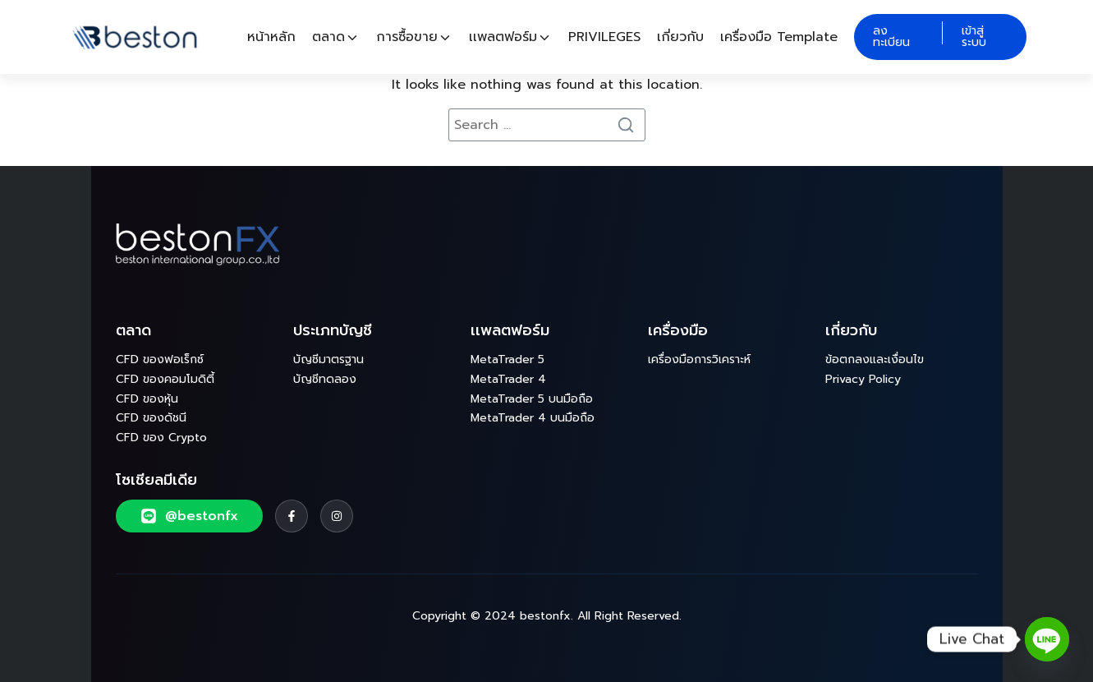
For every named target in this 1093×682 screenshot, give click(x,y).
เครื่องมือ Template (779, 37)
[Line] (1047, 639)
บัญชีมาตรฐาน (328, 359)
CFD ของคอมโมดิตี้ (165, 379)
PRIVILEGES (604, 37)
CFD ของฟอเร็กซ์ (160, 359)
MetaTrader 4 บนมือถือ (533, 417)
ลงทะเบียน (891, 36)
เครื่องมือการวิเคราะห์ (699, 359)
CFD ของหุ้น (147, 399)
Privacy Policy (863, 379)
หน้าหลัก (271, 37)
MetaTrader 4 (508, 379)
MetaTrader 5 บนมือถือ (532, 399)
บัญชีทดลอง (324, 379)
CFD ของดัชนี (151, 417)
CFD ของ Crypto (161, 437)
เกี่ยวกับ (680, 37)
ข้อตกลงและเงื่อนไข (874, 359)
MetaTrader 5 (507, 359)
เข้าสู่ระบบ (974, 36)
